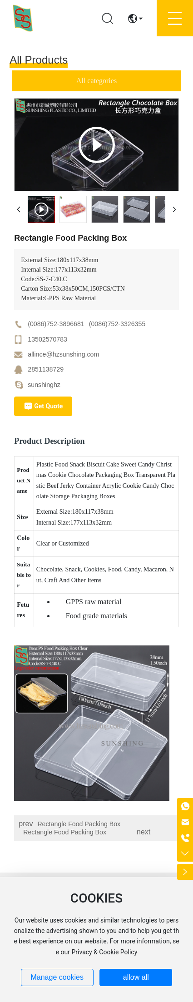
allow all (136, 977)
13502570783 (47, 339)
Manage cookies (57, 977)
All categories (96, 80)
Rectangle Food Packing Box (78, 824)
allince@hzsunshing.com (63, 354)
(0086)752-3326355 (117, 323)
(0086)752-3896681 (56, 323)
